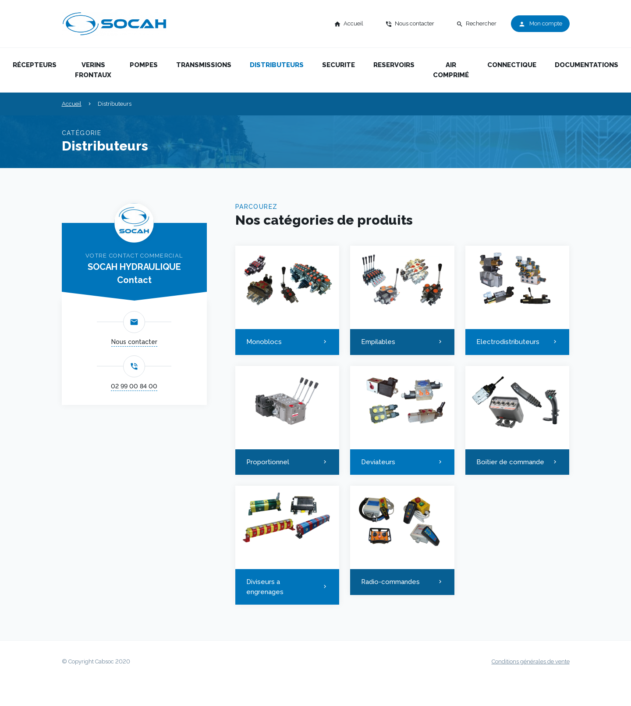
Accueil (72, 103)
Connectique (511, 65)
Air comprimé (451, 70)
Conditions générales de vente (531, 661)
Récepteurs (35, 65)
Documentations (586, 65)
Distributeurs (277, 65)
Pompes (144, 65)
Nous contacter (134, 341)
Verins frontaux (93, 70)
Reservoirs (394, 65)
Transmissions (203, 65)
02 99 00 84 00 (134, 386)
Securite (338, 65)
